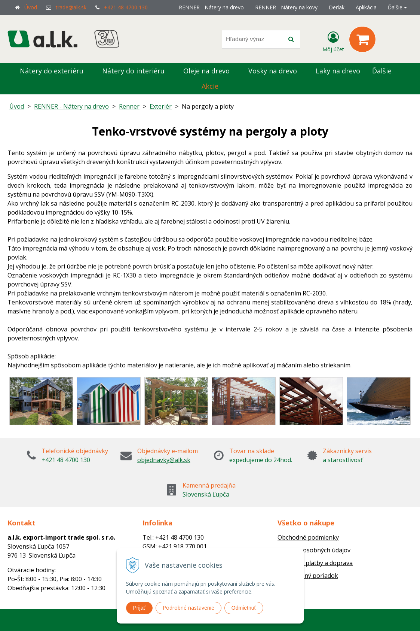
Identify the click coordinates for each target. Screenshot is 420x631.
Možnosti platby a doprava (315, 563)
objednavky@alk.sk (163, 460)
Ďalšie (397, 7)
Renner (129, 106)
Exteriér (161, 106)
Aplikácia (366, 7)
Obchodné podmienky (308, 537)
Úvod (30, 7)
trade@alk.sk (71, 7)
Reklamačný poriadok (308, 575)
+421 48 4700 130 (126, 7)
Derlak (336, 7)
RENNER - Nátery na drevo (211, 7)
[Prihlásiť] (333, 40)
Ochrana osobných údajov (314, 550)
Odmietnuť (244, 608)
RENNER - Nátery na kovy (286, 7)
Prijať (139, 608)
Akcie (210, 86)
